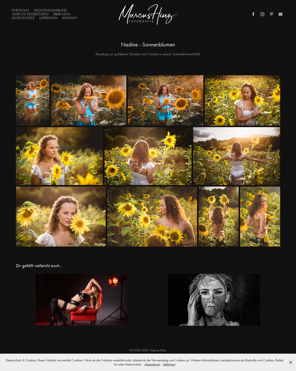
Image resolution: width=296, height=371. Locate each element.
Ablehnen (169, 364)
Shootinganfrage (50, 10)
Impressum (48, 18)
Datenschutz (23, 18)
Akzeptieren (152, 364)
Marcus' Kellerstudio (30, 14)
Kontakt (69, 18)
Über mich (61, 14)
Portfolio (20, 10)
